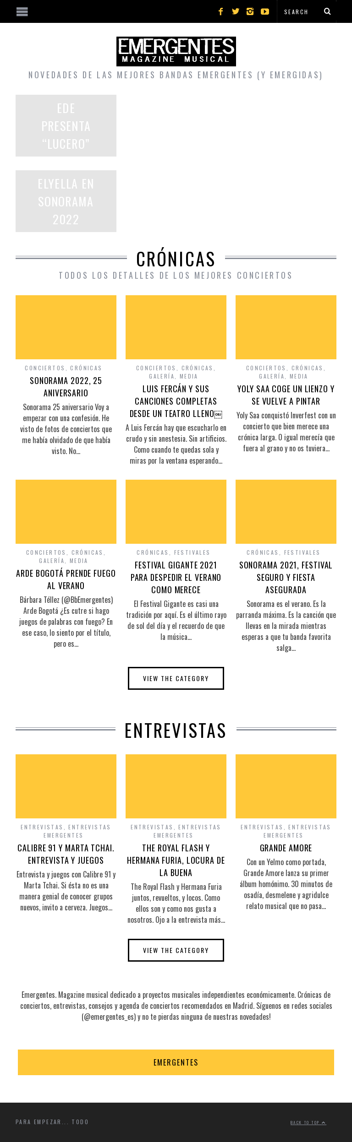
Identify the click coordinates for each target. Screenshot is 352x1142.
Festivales (192, 552)
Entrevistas (42, 827)
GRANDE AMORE (286, 848)
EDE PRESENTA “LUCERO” (66, 125)
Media (189, 376)
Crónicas (86, 368)
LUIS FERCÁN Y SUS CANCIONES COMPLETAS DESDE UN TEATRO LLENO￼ (176, 401)
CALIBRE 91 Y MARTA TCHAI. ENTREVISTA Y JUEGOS (66, 854)
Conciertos (45, 368)
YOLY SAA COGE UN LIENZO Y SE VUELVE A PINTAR (286, 395)
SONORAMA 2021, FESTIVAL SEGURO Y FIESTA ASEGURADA (286, 577)
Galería (162, 376)
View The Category (176, 678)
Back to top (308, 1122)
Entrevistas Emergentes (77, 831)
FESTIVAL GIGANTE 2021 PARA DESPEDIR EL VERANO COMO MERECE (176, 577)
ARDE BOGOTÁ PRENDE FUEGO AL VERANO (66, 579)
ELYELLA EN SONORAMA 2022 (66, 201)
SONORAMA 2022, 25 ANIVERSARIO (66, 386)
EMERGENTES (176, 1062)
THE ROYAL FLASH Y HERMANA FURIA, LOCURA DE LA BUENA (176, 860)
